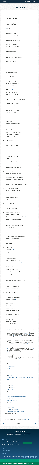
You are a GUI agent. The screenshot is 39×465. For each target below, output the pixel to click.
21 (6, 15)
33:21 (9, 397)
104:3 (21, 405)
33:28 (9, 410)
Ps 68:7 (27, 363)
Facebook (26, 457)
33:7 (8, 344)
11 (23, 14)
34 (28, 15)
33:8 (8, 348)
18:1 (18, 382)
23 (10, 15)
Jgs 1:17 (14, 345)
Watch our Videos (27, 434)
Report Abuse (27, 1)
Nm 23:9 (19, 410)
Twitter (24, 457)
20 (5, 15)
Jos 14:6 (11, 360)
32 (24, 15)
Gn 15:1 (15, 412)
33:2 (8, 337)
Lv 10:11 (25, 382)
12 (24, 14)
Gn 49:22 (12, 388)
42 (7, 378)
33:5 (8, 342)
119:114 (24, 412)
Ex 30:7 (21, 382)
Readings (33, 1)
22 (8, 15)
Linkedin (31, 457)
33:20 (9, 394)
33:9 (8, 349)
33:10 (8, 382)
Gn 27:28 (15, 410)
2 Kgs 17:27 (29, 382)
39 (17, 401)
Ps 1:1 (21, 358)
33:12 (8, 351)
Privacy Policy (26, 420)
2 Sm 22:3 (18, 412)
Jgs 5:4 (23, 363)
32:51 (15, 377)
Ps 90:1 (14, 360)
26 (11, 332)
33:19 (8, 352)
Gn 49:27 (11, 386)
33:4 (8, 366)
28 (18, 15)
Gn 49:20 (12, 403)
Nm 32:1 (11, 397)
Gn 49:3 (11, 370)
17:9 (15, 382)
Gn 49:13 (12, 392)
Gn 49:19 (13, 394)
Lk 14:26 (10, 380)
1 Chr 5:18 (21, 397)
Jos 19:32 (15, 401)
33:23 (8, 401)
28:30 (22, 377)
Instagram (33, 457)
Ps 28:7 (21, 412)
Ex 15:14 (11, 363)
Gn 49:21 (11, 401)
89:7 (32, 363)
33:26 (8, 405)
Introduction (6, 14)
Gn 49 (29, 334)
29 (9, 329)
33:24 (8, 357)
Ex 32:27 (21, 350)
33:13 (8, 388)
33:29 (9, 412)
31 (23, 15)
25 (13, 15)
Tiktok (36, 457)
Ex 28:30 (32, 348)
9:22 (13, 377)
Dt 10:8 (12, 382)
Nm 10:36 (20, 363)
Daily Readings (11, 434)
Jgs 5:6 (15, 390)
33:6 (8, 370)
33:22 (9, 399)
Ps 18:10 (14, 405)
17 (32, 14)
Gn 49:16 (11, 399)
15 (29, 14)
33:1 (8, 329)
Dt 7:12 (11, 410)
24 (11, 15)
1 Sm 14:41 (32, 377)
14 (19, 335)
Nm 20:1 (26, 377)
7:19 (16, 366)
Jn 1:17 (13, 366)
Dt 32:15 (11, 368)
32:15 (27, 343)
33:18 (9, 392)
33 (19, 405)
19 (3, 15)
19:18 (16, 363)
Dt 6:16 (11, 377)
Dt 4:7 (11, 412)
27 (16, 15)
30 (21, 15)
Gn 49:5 (12, 375)
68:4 (17, 405)
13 (26, 14)
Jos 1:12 (16, 397)
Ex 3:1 (11, 390)
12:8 (25, 397)
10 (21, 14)
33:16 (9, 390)
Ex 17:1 (18, 377)
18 (34, 14)
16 (31, 14)
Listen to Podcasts (18, 434)
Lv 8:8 (24, 377)
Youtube (28, 457)
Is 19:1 (23, 405)
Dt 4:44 (10, 366)
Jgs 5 (14, 335)
